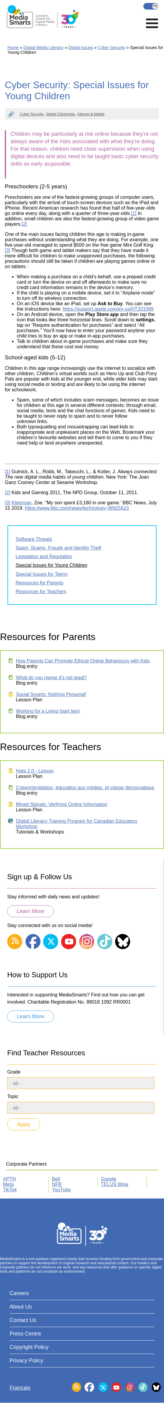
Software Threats (34, 539)
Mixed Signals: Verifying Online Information (61, 804)
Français (150, 6)
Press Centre (25, 1334)
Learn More (30, 911)
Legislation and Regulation (44, 556)
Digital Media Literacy (43, 47)
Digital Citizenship (60, 114)
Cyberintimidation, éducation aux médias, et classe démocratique (85, 787)
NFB (56, 1184)
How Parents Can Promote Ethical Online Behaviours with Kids (83, 660)
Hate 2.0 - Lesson (35, 770)
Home (13, 47)
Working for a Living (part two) (48, 711)
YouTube (61, 1189)
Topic (12, 1096)
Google (108, 1178)
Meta (8, 1184)
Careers (19, 1293)
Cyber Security (111, 47)
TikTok (10, 1189)
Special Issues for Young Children (51, 565)
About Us (21, 1307)
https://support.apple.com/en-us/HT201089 (108, 309)
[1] (133, 213)
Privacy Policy (26, 1361)
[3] (7, 250)
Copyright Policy (29, 1347)
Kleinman (21, 502)
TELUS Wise (114, 1184)
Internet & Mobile (91, 114)
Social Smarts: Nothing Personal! (51, 694)
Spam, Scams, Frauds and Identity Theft (58, 547)
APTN (9, 1178)
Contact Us (23, 1320)
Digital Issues (80, 47)
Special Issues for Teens (41, 574)
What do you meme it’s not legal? (51, 677)
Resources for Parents (39, 582)
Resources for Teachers (41, 591)
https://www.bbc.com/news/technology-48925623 (77, 508)
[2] (24, 224)
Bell (56, 1178)
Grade (13, 1071)
